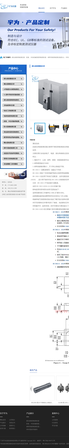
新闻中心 (12, 425)
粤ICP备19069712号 (49, 440)
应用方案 (3, 428)
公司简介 (12, 420)
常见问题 (55, 425)
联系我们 (12, 428)
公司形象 (3, 425)
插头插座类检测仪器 (18, 57)
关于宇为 (53, 8)
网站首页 (41, 8)
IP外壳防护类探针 (32, 429)
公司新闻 (55, 420)
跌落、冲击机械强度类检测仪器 (36, 57)
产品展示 (64, 8)
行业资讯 (55, 422)
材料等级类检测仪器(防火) (56, 57)
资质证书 (12, 422)
